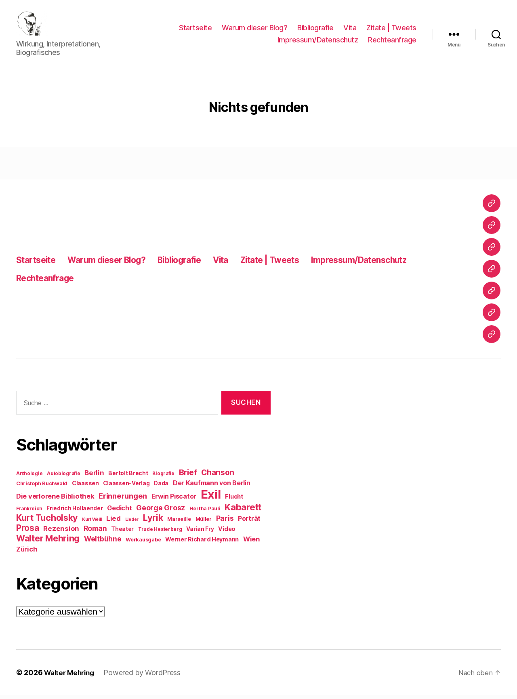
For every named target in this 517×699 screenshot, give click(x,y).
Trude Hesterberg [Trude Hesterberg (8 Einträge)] (160, 533)
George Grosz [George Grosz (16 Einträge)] (160, 511)
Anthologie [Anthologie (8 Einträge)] (29, 477)
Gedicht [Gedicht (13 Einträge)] (119, 512)
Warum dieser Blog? (254, 29)
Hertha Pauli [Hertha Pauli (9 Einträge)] (205, 512)
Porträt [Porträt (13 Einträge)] (249, 522)
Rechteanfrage (392, 42)
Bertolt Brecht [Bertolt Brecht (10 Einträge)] (128, 477)
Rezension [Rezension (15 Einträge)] (61, 532)
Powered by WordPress (146, 676)
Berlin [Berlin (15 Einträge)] (94, 476)
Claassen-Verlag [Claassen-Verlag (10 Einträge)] (126, 487)
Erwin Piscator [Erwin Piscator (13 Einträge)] (173, 500)
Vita (349, 29)
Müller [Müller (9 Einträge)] (203, 523)
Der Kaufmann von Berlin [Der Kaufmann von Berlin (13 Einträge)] (211, 487)
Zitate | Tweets (391, 29)
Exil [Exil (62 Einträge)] (211, 498)
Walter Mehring (71, 676)
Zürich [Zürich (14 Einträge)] (26, 553)
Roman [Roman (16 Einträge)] (95, 532)
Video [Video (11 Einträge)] (226, 532)
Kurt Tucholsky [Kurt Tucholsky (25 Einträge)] (47, 521)
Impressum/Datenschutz (317, 42)
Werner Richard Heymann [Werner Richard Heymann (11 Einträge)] (202, 542)
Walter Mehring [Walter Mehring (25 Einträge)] (48, 542)
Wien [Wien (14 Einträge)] (251, 543)
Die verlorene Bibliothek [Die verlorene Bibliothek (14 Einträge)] (55, 500)
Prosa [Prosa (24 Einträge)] (27, 531)
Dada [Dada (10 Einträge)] (161, 487)
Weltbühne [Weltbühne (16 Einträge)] (103, 542)
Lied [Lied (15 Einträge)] (113, 522)
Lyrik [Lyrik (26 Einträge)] (153, 521)
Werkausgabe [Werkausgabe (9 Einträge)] (143, 543)
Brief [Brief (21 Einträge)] (188, 476)
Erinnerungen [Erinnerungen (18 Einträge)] (123, 499)
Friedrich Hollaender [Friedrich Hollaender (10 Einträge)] (74, 512)
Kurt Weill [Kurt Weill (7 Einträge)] (92, 523)
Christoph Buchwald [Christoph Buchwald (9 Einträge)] (41, 487)
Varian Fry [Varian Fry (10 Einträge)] (200, 532)
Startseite (195, 29)
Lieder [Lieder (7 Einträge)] (132, 523)
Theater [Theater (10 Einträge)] (122, 532)
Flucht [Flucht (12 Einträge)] (234, 500)
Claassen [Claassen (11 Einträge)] (85, 486)
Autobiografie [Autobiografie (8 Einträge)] (63, 477)
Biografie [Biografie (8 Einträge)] (163, 477)
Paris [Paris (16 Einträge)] (225, 522)
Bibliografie (315, 29)
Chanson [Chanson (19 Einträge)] (217, 476)
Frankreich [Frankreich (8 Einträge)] (29, 512)
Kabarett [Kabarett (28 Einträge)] (243, 510)
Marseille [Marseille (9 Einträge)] (179, 523)
